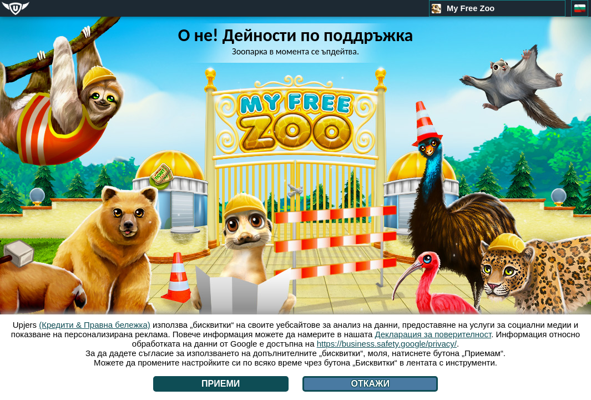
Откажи (370, 383)
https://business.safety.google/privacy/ (387, 343)
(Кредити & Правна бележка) (94, 324)
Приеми (220, 383)
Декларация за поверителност (433, 334)
